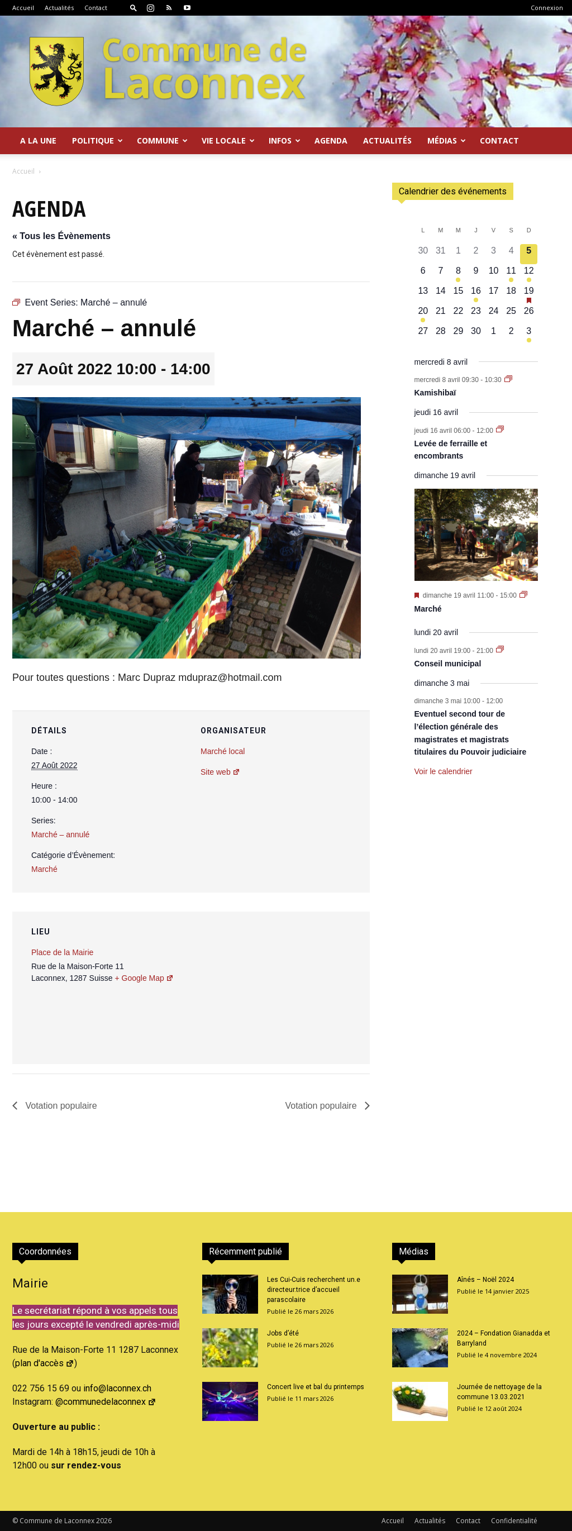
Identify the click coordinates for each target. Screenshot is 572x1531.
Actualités (59, 7)
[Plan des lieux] (301, 988)
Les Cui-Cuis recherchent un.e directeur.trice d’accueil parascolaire (313, 1290)
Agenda (330, 140)
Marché (44, 869)
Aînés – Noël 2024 (485, 1280)
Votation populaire (60, 1105)
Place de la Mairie (62, 952)
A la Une (38, 140)
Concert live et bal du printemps (315, 1387)
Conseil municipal (448, 663)
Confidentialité (514, 1520)
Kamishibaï (435, 392)
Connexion (547, 7)
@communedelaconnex (105, 1401)
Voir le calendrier (443, 771)
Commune (162, 140)
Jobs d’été (283, 1333)
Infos (285, 140)
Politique (97, 140)
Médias (446, 140)
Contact (95, 7)
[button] (133, 7)
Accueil (23, 7)
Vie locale (228, 140)
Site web (220, 771)
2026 (104, 1520)
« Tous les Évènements (61, 236)
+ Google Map (144, 978)
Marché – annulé (60, 834)
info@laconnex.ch (117, 1388)
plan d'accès (44, 1363)
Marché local (223, 751)
